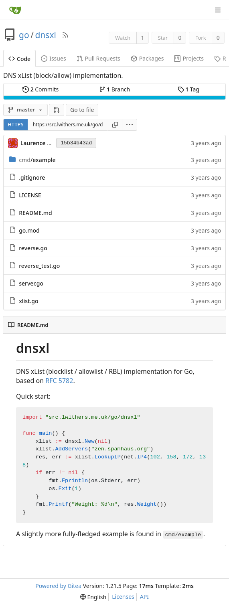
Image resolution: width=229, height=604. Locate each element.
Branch (114, 89)
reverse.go (33, 248)
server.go (31, 283)
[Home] (15, 10)
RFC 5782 (59, 380)
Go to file (82, 110)
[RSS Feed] (65, 35)
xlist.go (28, 301)
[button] (56, 110)
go (24, 35)
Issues (53, 58)
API (144, 596)
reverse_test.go (39, 266)
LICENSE (30, 195)
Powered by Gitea (58, 586)
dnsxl (45, 35)
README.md (35, 213)
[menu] (129, 125)
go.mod (29, 230)
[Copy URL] (115, 125)
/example (37, 160)
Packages (147, 58)
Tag (188, 89)
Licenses (123, 596)
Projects (188, 58)
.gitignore (32, 177)
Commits (40, 89)
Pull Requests (98, 58)
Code (19, 59)
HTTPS (16, 124)
